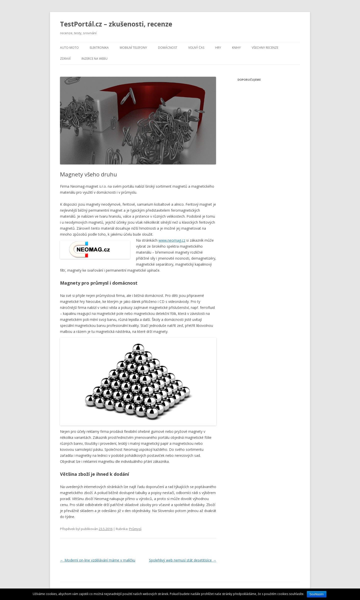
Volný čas (196, 47)
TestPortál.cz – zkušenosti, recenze (116, 23)
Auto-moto (69, 47)
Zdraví (65, 58)
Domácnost (167, 47)
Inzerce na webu (95, 58)
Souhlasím (317, 594)
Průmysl (135, 529)
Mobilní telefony (133, 47)
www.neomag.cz (171, 240)
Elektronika (99, 47)
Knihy (236, 47)
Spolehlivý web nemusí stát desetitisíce (182, 560)
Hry (218, 47)
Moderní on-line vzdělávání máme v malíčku (97, 560)
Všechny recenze (265, 47)
